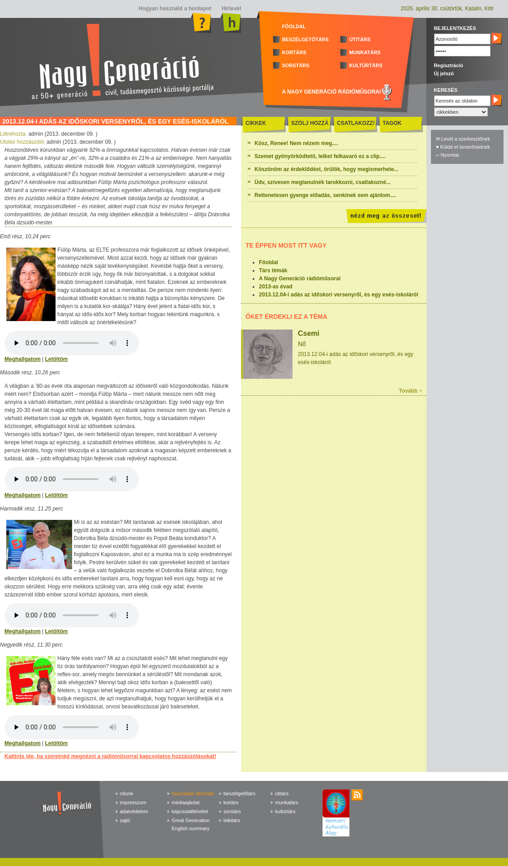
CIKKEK (255, 123)
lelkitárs (232, 820)
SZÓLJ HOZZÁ (309, 123)
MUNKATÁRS (364, 52)
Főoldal (268, 262)
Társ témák (273, 270)
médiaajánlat (185, 802)
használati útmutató (193, 793)
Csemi (308, 333)
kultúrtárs (285, 811)
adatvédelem (134, 811)
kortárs (231, 802)
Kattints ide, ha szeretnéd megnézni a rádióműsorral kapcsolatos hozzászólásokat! (110, 756)
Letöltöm (56, 359)
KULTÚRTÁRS (365, 65)
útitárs (281, 793)
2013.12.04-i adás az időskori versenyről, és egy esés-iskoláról (338, 295)
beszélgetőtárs (240, 793)
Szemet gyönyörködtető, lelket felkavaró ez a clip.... (320, 156)
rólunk (126, 793)
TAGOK (392, 123)
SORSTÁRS (295, 65)
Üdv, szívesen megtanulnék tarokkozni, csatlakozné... (322, 182)
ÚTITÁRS (359, 39)
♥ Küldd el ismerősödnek (463, 147)
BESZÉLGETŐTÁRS (305, 39)
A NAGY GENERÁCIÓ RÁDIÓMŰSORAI (331, 92)
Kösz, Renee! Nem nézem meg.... (296, 143)
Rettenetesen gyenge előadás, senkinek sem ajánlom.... (325, 195)
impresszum (133, 802)
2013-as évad (276, 286)
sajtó (125, 820)
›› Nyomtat (447, 155)
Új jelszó (444, 73)
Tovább (408, 391)
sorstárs (232, 811)
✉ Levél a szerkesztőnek (463, 138)
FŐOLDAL (294, 26)
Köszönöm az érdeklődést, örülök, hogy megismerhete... (326, 169)
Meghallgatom (22, 359)
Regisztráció (448, 65)
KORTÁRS (294, 52)
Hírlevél (230, 8)
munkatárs (286, 802)
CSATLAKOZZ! (356, 123)
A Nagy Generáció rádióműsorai (299, 278)
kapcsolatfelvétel (190, 811)
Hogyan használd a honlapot (174, 8)
